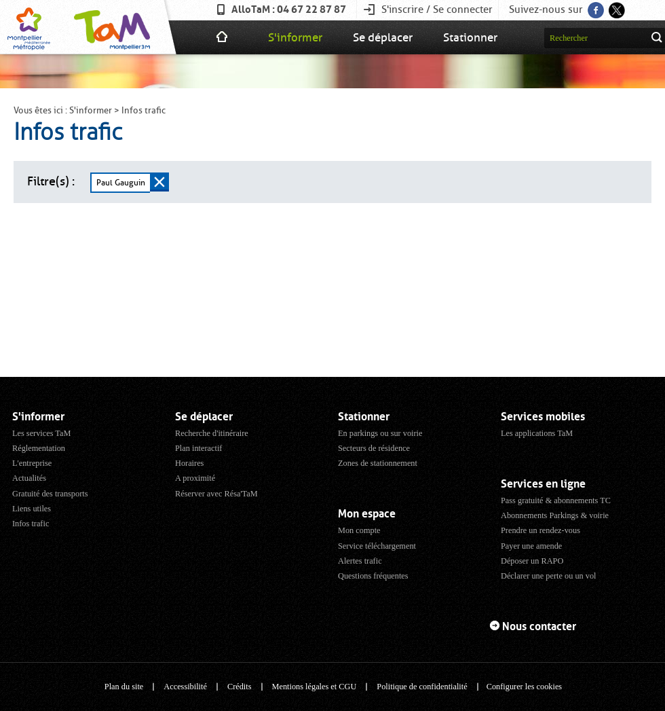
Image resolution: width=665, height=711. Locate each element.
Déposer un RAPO (532, 561)
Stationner (470, 37)
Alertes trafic (360, 561)
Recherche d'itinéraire (211, 433)
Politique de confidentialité (422, 686)
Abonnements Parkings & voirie (555, 515)
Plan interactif (198, 448)
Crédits (239, 686)
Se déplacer (383, 37)
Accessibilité (185, 686)
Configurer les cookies (524, 686)
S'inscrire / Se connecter (437, 9)
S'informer (295, 37)
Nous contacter (539, 626)
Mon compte (359, 530)
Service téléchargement (377, 546)
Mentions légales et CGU (314, 686)
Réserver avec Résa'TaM (216, 493)
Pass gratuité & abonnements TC (556, 500)
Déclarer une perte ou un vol (548, 576)
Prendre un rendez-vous (540, 530)
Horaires (189, 463)
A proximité (195, 478)
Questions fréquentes (373, 576)
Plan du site (123, 686)
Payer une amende (531, 546)
